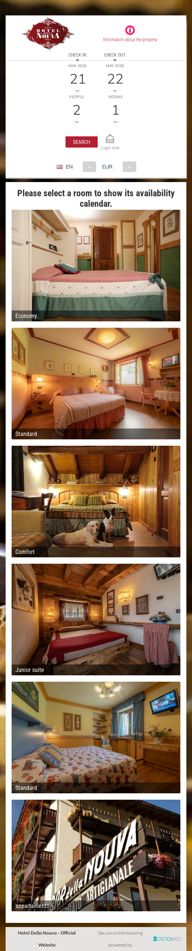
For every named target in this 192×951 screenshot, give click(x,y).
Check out (114, 55)
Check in (77, 55)
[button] (81, 142)
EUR (107, 166)
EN (69, 166)
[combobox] (79, 167)
